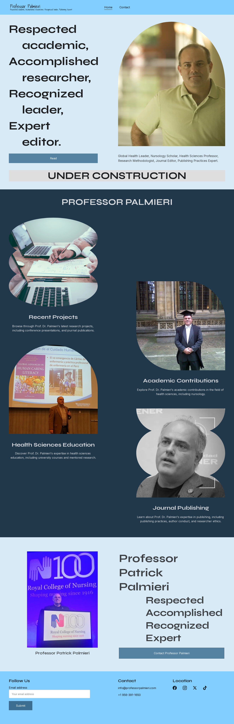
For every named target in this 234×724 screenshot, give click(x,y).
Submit (20, 705)
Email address (18, 687)
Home (108, 7)
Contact (124, 7)
